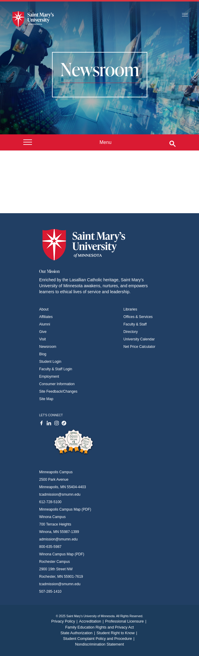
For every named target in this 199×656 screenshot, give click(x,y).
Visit (42, 339)
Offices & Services (138, 317)
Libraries (130, 309)
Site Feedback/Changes (58, 391)
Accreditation (92, 621)
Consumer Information (57, 384)
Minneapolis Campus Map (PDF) (65, 509)
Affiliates (46, 317)
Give (43, 332)
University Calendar (139, 339)
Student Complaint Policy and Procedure (99, 638)
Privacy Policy (65, 621)
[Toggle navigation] (185, 15)
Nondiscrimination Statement (99, 644)
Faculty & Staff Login (55, 369)
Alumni (44, 324)
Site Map (46, 399)
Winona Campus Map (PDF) (61, 554)
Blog (42, 354)
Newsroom (47, 347)
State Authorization (78, 633)
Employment (49, 376)
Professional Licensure (126, 621)
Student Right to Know (118, 633)
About (43, 309)
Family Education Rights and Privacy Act (99, 627)
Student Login (50, 362)
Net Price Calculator (139, 347)
